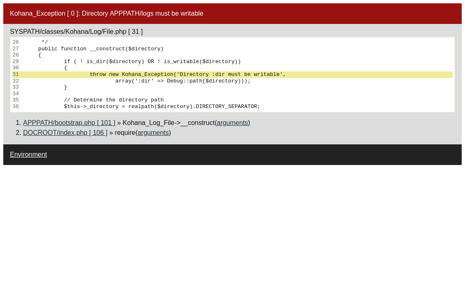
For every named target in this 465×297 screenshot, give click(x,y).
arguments (232, 122)
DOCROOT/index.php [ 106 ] (65, 132)
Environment (28, 154)
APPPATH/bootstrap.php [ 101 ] (69, 122)
